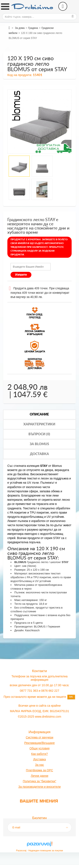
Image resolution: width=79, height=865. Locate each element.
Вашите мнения (39, 801)
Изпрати (21, 274)
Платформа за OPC (39, 770)
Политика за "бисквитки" (39, 781)
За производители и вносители (39, 786)
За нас (39, 764)
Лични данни (39, 775)
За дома (20, 28)
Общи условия (39, 748)
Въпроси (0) (39, 434)
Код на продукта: (19, 75)
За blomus (39, 444)
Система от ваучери (39, 737)
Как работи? (39, 754)
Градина (33, 28)
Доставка (39, 454)
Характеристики (39, 424)
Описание (39, 414)
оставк (39, 759)
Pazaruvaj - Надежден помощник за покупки (39, 850)
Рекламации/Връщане (39, 743)
